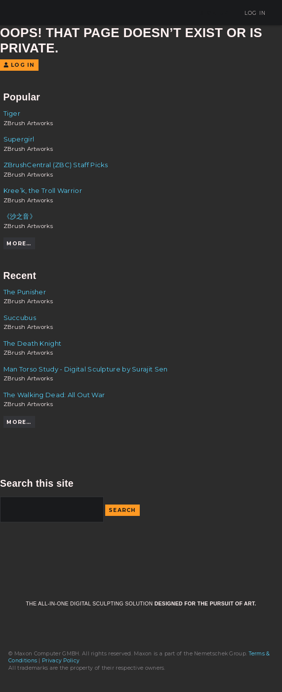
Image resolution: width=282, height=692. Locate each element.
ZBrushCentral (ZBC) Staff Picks (55, 165)
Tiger (12, 113)
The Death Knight (32, 343)
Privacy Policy (61, 660)
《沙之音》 (20, 216)
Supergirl (19, 139)
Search (122, 510)
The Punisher (24, 292)
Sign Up (214, 13)
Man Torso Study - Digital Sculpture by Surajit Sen (85, 369)
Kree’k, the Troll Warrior (42, 190)
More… (18, 243)
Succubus (19, 318)
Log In (252, 13)
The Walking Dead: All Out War (54, 395)
